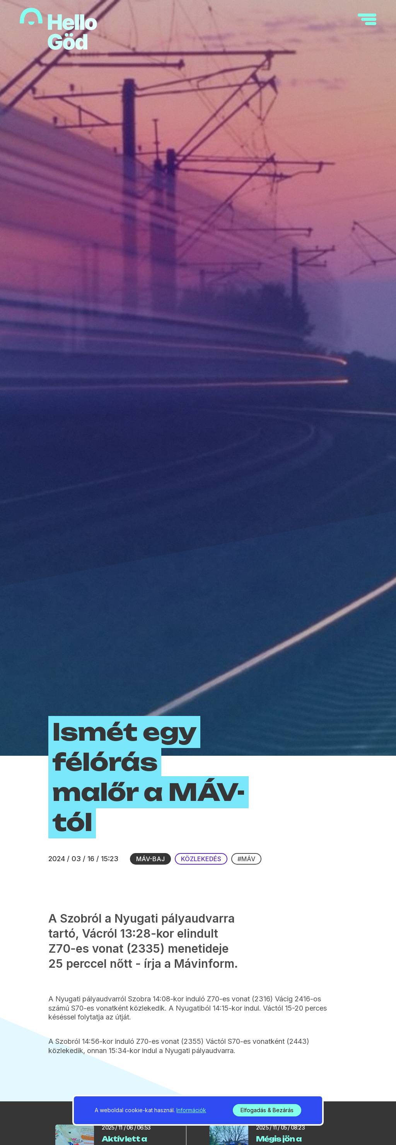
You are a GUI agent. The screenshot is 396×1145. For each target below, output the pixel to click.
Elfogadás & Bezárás (267, 1110)
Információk (191, 1110)
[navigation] (367, 19)
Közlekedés (201, 859)
